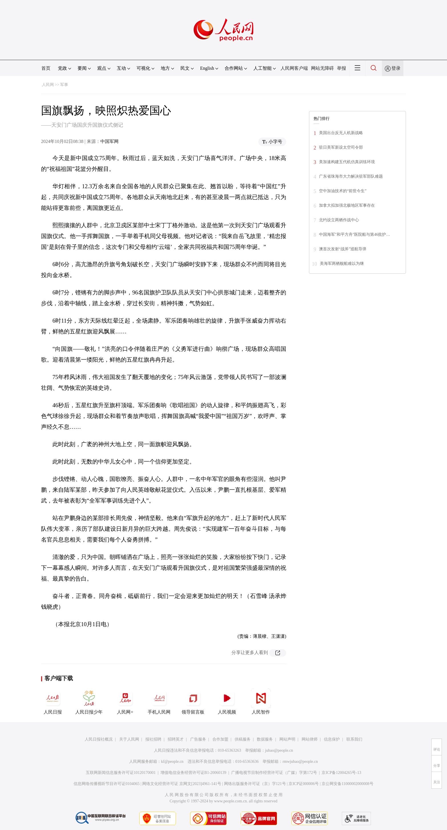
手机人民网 (159, 701)
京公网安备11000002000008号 (347, 784)
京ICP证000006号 (303, 784)
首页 (45, 68)
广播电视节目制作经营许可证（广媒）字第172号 (274, 772)
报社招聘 (153, 739)
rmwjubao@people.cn (300, 761)
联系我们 (354, 739)
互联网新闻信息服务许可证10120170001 (121, 772)
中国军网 (109, 141)
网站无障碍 (322, 68)
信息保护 (332, 739)
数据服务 (265, 739)
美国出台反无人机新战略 (341, 133)
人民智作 (261, 701)
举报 (341, 68)
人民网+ (125, 701)
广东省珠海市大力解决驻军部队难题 (351, 176)
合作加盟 (220, 739)
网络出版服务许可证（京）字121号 (255, 784)
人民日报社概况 (99, 739)
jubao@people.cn (279, 750)
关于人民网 (129, 739)
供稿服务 (243, 739)
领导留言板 (193, 701)
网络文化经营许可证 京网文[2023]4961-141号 (181, 784)
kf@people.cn (172, 761)
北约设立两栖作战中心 (339, 220)
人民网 (48, 85)
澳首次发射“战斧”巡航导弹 (342, 249)
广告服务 (198, 739)
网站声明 (287, 739)
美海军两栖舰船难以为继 (342, 263)
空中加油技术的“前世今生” (342, 191)
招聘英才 (176, 739)
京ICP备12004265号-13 (341, 772)
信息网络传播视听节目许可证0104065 (106, 784)
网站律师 (310, 739)
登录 (396, 68)
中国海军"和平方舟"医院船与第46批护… (354, 234)
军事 (64, 85)
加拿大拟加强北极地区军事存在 (347, 205)
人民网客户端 (294, 68)
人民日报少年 (89, 701)
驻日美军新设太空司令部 (341, 147)
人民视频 (227, 701)
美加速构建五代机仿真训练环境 (347, 162)
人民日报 (53, 701)
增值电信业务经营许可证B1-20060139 (193, 772)
